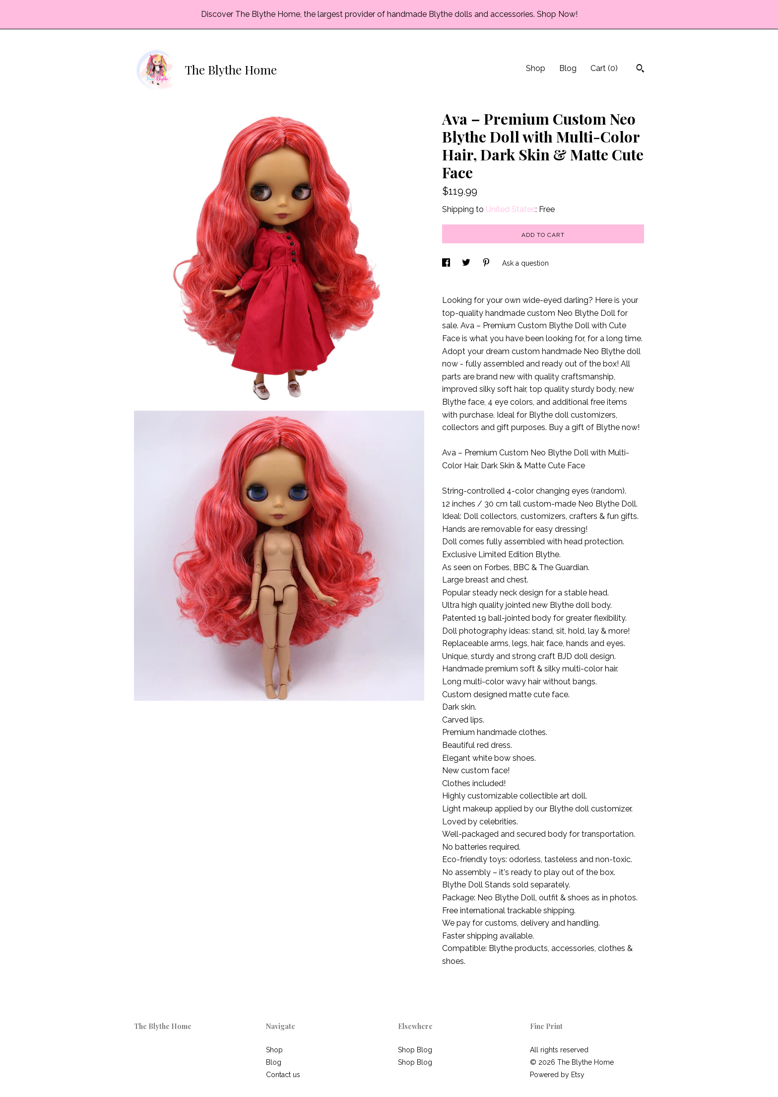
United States (510, 209)
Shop (535, 68)
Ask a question (525, 263)
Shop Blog (415, 1050)
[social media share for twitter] (467, 263)
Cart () (604, 68)
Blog (568, 68)
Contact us (283, 1075)
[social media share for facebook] (447, 263)
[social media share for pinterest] (487, 263)
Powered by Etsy (557, 1075)
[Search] (640, 69)
